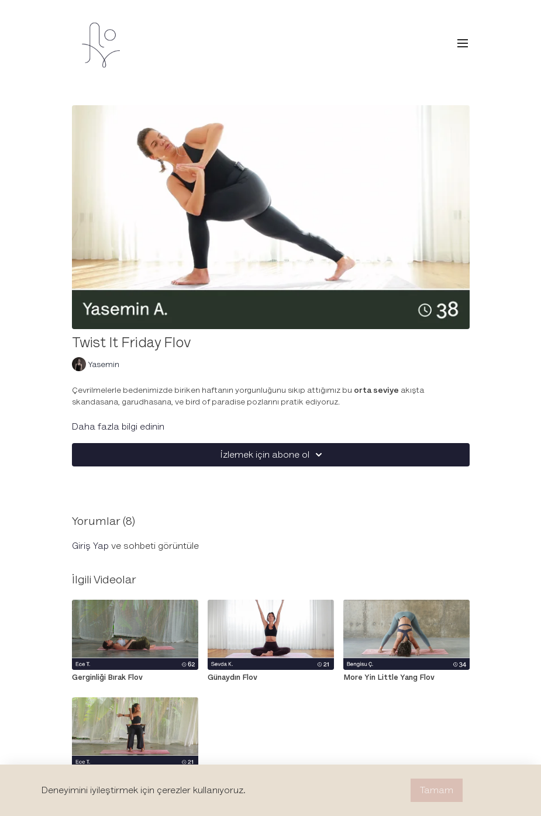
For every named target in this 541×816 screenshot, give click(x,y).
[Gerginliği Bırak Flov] (135, 677)
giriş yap (90, 546)
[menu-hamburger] (463, 43)
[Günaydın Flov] (271, 677)
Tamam (436, 790)
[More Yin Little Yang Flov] (406, 677)
